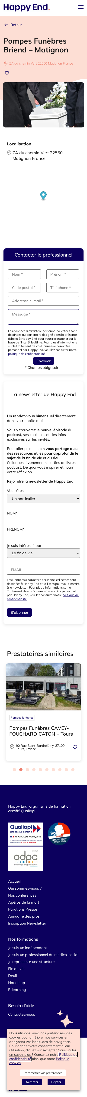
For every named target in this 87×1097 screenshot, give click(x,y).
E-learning (17, 989)
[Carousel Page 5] (40, 769)
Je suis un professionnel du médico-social (43, 954)
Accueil (14, 881)
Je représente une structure (31, 961)
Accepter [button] (32, 1082)
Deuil (12, 975)
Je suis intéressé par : (25, 545)
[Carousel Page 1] (14, 769)
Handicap (16, 982)
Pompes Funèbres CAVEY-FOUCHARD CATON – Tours (41, 731)
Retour (12, 25)
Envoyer (44, 361)
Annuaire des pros (24, 916)
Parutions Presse (22, 909)
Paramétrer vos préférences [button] (43, 1073)
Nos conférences (22, 895)
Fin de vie (16, 968)
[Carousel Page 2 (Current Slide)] (21, 769)
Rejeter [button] (56, 1082)
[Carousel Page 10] (72, 769)
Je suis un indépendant (27, 947)
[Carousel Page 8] (59, 769)
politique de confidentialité (26, 354)
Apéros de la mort (23, 902)
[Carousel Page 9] (66, 769)
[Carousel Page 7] (53, 769)
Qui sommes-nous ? (25, 888)
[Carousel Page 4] (33, 769)
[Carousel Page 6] (46, 769)
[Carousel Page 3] (27, 769)
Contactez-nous (21, 1014)
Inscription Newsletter (27, 923)
